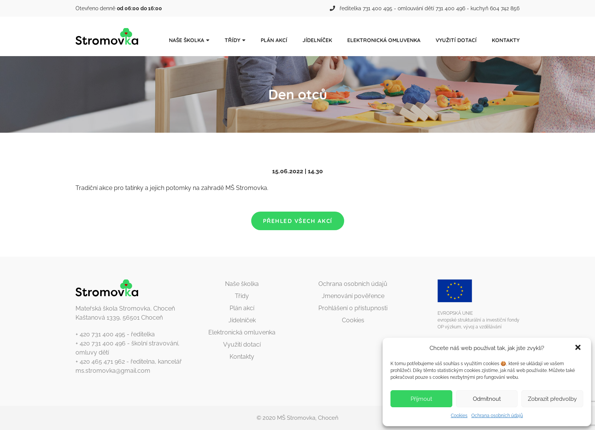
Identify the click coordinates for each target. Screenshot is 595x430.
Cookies (459, 415)
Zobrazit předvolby (552, 398)
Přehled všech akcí (297, 220)
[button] (578, 348)
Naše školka (186, 40)
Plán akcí (274, 40)
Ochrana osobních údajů (497, 415)
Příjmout (421, 398)
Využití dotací (456, 40)
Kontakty (505, 40)
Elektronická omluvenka (383, 40)
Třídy (232, 40)
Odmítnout (487, 398)
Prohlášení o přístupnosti (352, 308)
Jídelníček (317, 40)
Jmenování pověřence (353, 296)
